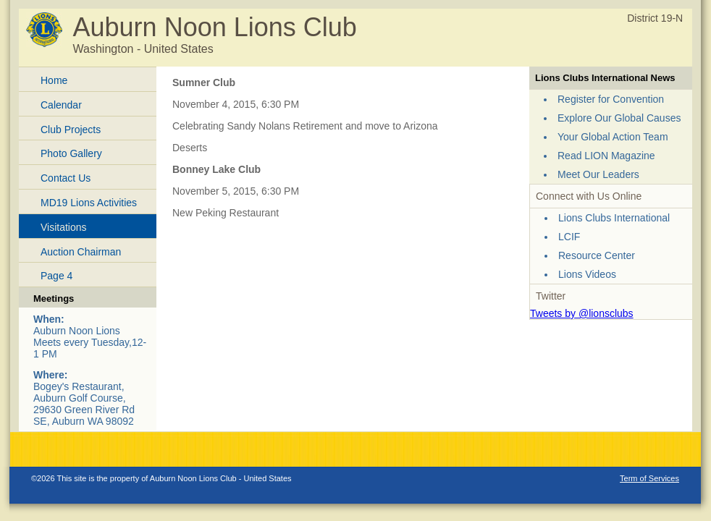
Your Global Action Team (613, 137)
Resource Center (596, 255)
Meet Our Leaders (598, 174)
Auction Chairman (81, 252)
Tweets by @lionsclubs (582, 313)
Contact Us (66, 178)
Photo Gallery (71, 153)
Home (54, 80)
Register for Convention (611, 99)
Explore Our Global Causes (619, 118)
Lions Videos (587, 274)
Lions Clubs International (614, 218)
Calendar (61, 105)
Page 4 (56, 275)
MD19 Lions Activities (89, 202)
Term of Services (649, 478)
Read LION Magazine (606, 155)
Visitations (64, 227)
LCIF (569, 236)
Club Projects (71, 129)
